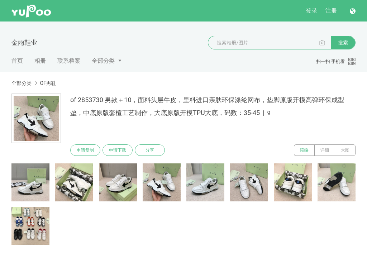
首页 (17, 60)
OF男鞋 (48, 83)
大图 (345, 150)
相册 (40, 60)
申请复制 (85, 150)
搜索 (343, 43)
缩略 (304, 150)
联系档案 (68, 60)
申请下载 (117, 150)
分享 (150, 150)
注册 (331, 10)
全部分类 (103, 60)
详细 (324, 150)
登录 (311, 10)
